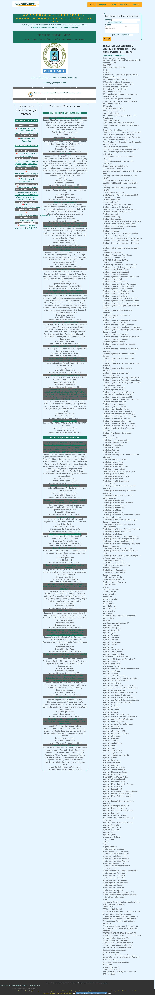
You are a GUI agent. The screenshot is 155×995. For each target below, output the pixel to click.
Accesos (136, 5)
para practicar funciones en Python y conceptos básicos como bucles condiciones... (26, 163)
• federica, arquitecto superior (65, 202)
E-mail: (108, 25)
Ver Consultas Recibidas (15, 986)
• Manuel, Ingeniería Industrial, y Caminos (65, 118)
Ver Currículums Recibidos (32, 986)
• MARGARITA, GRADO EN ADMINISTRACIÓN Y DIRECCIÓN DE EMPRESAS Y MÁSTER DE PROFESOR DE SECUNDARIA (65, 586)
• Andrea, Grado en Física (65, 517)
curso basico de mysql (26, 187)
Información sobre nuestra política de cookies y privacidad (92, 993)
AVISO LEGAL (4, 986)
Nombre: (108, 20)
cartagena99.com (104, 984)
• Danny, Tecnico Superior (65, 269)
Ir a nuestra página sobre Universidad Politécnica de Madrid (54, 27)
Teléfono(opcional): (114, 22)
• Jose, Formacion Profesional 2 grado (65, 187)
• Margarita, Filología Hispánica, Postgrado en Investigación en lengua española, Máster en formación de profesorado (64, 721)
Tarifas (113, 5)
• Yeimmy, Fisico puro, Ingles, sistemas (65, 486)
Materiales (124, 5)
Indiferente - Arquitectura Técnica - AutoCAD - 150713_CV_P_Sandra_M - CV (26, 130)
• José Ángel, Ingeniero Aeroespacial (65, 745)
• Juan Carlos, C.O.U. (65, 611)
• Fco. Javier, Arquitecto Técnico (65, 139)
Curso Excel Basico (26, 220)
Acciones (102, 5)
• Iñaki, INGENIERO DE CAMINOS (65, 421)
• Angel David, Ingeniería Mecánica (65, 322)
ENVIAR (107, 40)
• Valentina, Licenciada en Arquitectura (65, 375)
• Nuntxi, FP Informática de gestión (64, 548)
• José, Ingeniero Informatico (65, 697)
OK (74, 993)
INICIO (92, 5)
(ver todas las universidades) (114, 57)
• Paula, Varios (65, 154)
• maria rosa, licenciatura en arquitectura (65, 346)
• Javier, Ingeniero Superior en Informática (65, 534)
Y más (110, 993)
